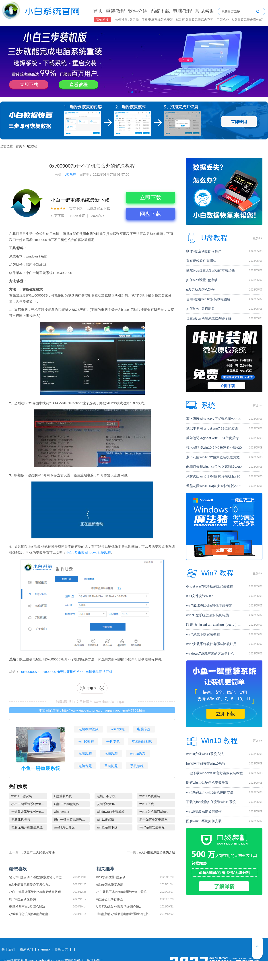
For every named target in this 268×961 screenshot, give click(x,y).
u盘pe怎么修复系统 (109, 884)
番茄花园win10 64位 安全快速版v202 (213, 486)
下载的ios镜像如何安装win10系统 (211, 802)
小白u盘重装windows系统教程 (88, 552)
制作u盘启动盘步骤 (22, 899)
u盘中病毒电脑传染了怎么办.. (29, 884)
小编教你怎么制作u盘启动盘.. (29, 914)
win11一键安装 (21, 796)
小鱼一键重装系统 (40, 768)
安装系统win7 (106, 804)
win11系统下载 (107, 827)
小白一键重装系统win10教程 (29, 804)
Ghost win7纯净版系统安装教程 (209, 586)
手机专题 (113, 741)
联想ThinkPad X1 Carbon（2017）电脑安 (215, 625)
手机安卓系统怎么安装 (158, 19)
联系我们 (26, 949)
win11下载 (146, 804)
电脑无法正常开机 (99, 672)
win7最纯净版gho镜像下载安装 (209, 605)
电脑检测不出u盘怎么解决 (27, 906)
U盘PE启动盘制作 (66, 804)
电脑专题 (143, 729)
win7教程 (118, 729)
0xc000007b (30, 672)
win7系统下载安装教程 (203, 634)
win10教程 (86, 741)
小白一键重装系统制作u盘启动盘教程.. (36, 892)
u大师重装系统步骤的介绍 (157, 852)
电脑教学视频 (88, 729)
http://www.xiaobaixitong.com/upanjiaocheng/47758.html (104, 710)
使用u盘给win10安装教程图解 (208, 299)
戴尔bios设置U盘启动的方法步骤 (210, 270)
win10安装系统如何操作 (204, 811)
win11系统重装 (149, 796)
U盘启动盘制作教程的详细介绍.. (118, 906)
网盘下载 (150, 214)
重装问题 (111, 766)
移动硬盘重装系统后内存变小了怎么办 (203, 19)
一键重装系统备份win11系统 (29, 812)
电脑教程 (182, 11)
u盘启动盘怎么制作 (200, 289)
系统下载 (160, 11)
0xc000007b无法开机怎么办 (62, 672)
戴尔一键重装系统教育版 (71, 819)
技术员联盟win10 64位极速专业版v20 (214, 447)
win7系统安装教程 (152, 827)
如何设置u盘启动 (127, 19)
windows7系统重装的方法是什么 (210, 653)
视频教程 (85, 754)
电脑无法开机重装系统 (27, 827)
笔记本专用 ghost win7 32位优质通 (212, 428)
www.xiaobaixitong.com (111, 702)
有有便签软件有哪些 (201, 261)
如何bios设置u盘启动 (202, 280)
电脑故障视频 (142, 741)
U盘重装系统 (63, 796)
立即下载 (150, 198)
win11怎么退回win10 (153, 812)
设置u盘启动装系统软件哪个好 (208, 318)
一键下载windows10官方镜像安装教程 (214, 773)
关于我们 (8, 949)
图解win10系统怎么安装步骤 (207, 783)
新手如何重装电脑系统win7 (157, 819)
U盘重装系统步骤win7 (247, 19)
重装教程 (115, 11)
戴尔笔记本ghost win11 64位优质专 (212, 438)
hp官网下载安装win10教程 (205, 763)
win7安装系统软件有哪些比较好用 (211, 644)
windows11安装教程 (111, 812)
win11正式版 (105, 819)
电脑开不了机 (106, 796)
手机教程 (137, 766)
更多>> (257, 238)
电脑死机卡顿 (20, 819)
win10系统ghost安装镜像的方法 (209, 792)
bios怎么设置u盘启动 (111, 877)
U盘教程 (31, 146)
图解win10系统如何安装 (204, 821)
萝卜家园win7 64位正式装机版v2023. (213, 419)
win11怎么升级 (64, 827)
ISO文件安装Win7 (199, 596)
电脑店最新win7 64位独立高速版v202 (214, 467)
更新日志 (61, 949)
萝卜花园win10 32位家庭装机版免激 (213, 457)
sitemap (44, 949)
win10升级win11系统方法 (205, 754)
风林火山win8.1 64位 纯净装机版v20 (213, 476)
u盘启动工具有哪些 (109, 899)
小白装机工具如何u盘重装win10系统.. (122, 892)
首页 (98, 11)
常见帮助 (204, 11)
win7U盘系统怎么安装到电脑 (207, 615)
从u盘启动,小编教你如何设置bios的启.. (123, 914)
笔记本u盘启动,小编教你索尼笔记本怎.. (36, 877)
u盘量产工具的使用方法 (38, 852)
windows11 (61, 812)
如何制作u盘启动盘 (200, 309)
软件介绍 (138, 11)
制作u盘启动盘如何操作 (203, 251)
